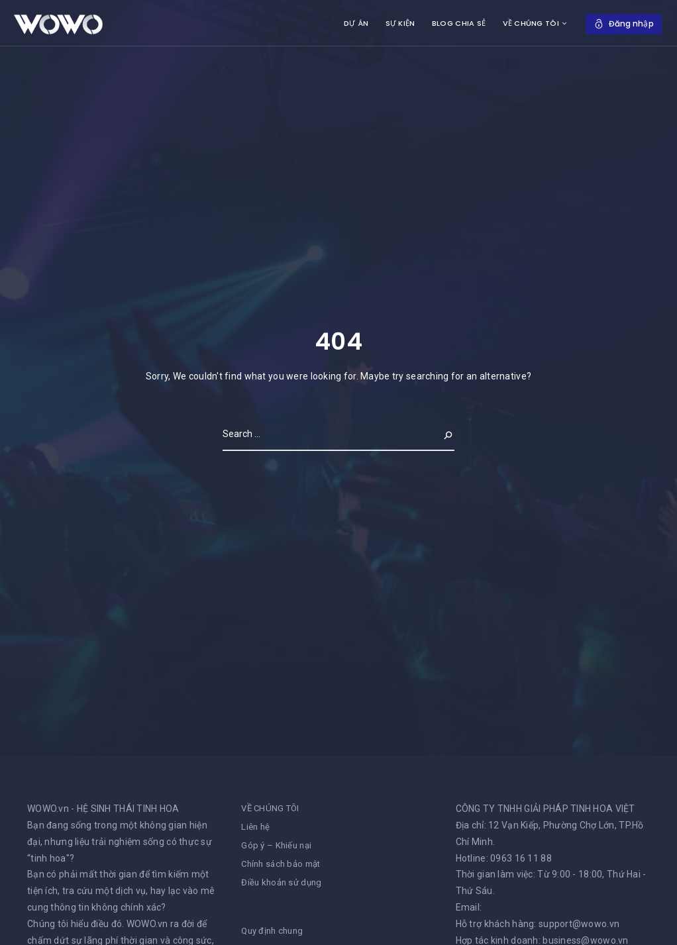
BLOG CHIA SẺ (459, 23)
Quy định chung (272, 931)
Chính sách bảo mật (280, 864)
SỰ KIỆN (400, 23)
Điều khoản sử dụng (281, 882)
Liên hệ (255, 827)
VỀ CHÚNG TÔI (530, 23)
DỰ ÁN (356, 23)
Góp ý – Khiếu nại (276, 845)
